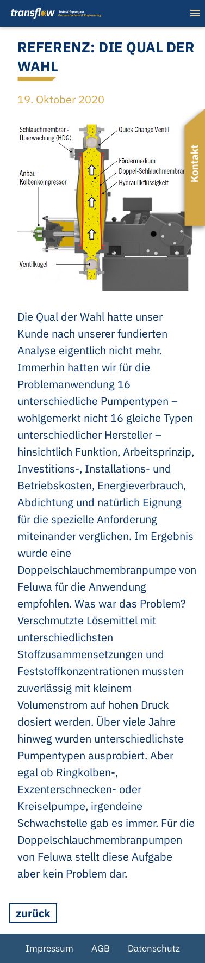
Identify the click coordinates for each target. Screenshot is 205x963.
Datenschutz (154, 948)
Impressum (49, 948)
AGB (100, 948)
